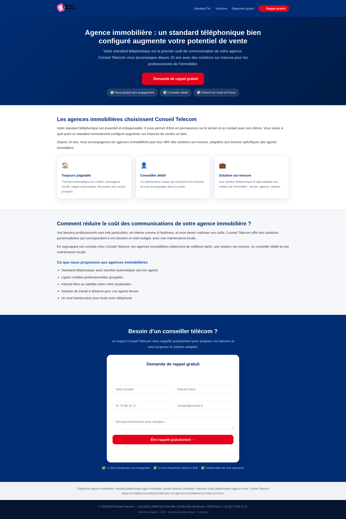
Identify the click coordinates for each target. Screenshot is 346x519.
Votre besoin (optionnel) (173, 414)
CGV (163, 512)
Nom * (204, 382)
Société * (142, 382)
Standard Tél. (202, 8)
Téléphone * (142, 398)
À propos (202, 512)
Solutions (221, 8)
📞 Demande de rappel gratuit (173, 79)
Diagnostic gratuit (243, 8)
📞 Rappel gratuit (274, 8)
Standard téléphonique (181, 512)
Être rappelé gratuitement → (173, 439)
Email (203, 398)
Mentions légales (148, 512)
